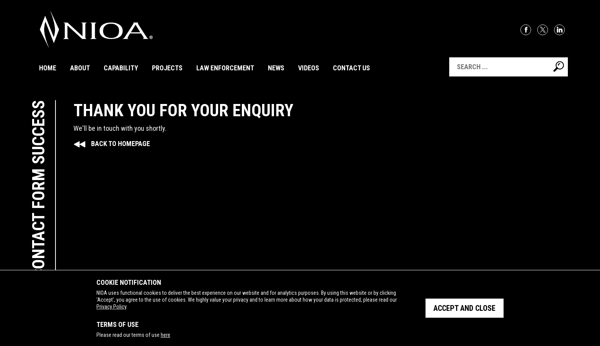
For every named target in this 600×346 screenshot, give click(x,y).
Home (47, 68)
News (276, 68)
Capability (121, 68)
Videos (308, 68)
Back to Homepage (120, 144)
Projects (167, 68)
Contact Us (351, 68)
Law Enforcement (225, 68)
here (165, 335)
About (80, 68)
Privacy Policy (111, 307)
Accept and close (465, 308)
